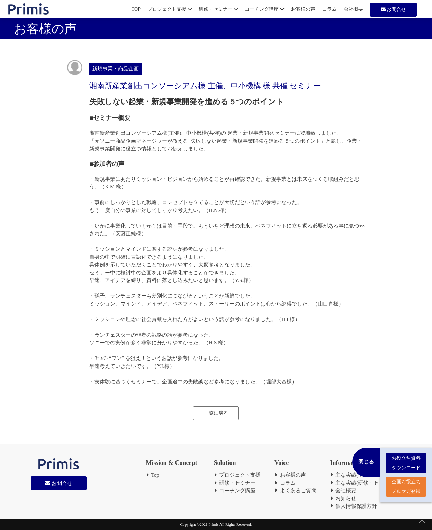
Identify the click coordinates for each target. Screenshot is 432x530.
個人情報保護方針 (353, 506)
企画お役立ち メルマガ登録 (406, 483)
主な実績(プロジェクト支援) (366, 475)
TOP (136, 9)
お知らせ (343, 498)
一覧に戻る (216, 413)
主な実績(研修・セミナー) (363, 483)
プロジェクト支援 (169, 9)
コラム (329, 9)
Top (152, 475)
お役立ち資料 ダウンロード (406, 459)
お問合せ (393, 9)
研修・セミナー (218, 9)
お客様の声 (303, 9)
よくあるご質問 (295, 490)
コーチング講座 (264, 9)
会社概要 (353, 9)
